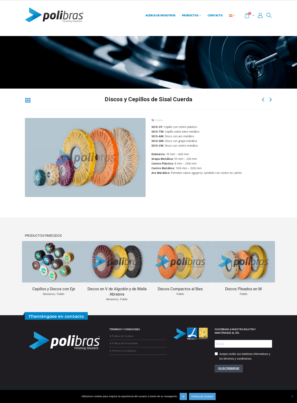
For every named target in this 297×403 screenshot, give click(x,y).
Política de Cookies (123, 337)
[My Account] (260, 15)
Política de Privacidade (125, 344)
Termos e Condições (124, 351)
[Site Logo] (54, 15)
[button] (269, 15)
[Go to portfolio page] (53, 268)
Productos (190, 15)
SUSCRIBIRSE (228, 369)
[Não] (292, 396)
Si (183, 396)
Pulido (159, 120)
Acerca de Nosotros (161, 15)
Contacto (215, 15)
